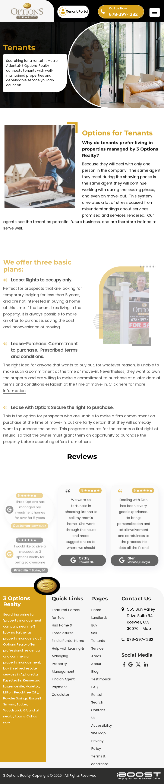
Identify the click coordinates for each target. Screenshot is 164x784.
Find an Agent (63, 679)
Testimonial (101, 679)
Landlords (99, 617)
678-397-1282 (126, 11)
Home (96, 609)
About (96, 663)
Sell (94, 633)
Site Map (98, 733)
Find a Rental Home (68, 640)
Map (147, 628)
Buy (94, 625)
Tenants (98, 640)
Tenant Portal (77, 11)
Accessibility (101, 725)
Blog (94, 671)
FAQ (94, 686)
